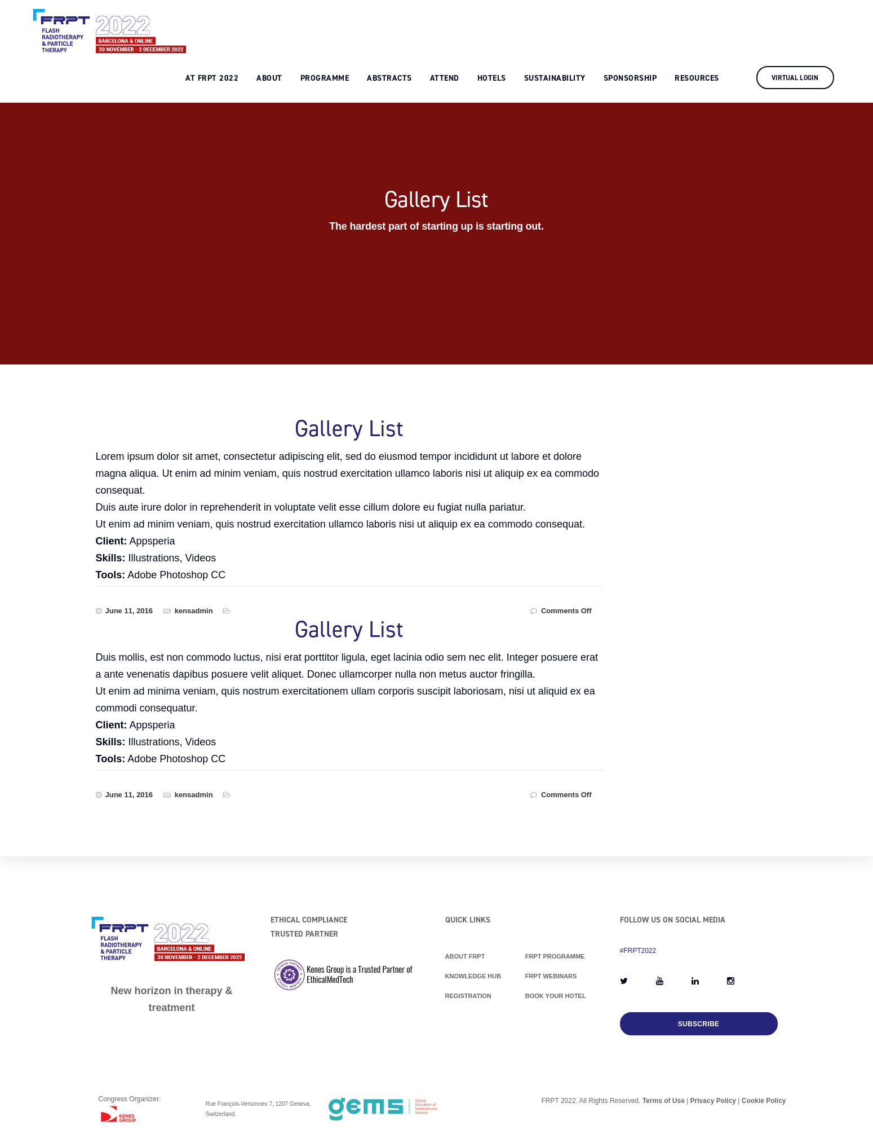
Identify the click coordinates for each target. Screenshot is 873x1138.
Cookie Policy (764, 1101)
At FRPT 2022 (223, 26)
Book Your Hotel (555, 995)
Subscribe (698, 1024)
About (281, 26)
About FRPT (465, 956)
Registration (468, 995)
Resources (708, 26)
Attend (455, 26)
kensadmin (194, 611)
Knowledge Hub (473, 976)
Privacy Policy (713, 1101)
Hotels (502, 26)
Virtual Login (806, 25)
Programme (335, 26)
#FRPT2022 (638, 951)
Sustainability (565, 26)
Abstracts (400, 26)
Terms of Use (663, 1101)
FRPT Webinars (551, 976)
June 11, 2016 (129, 611)
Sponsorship (641, 26)
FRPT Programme (555, 956)
